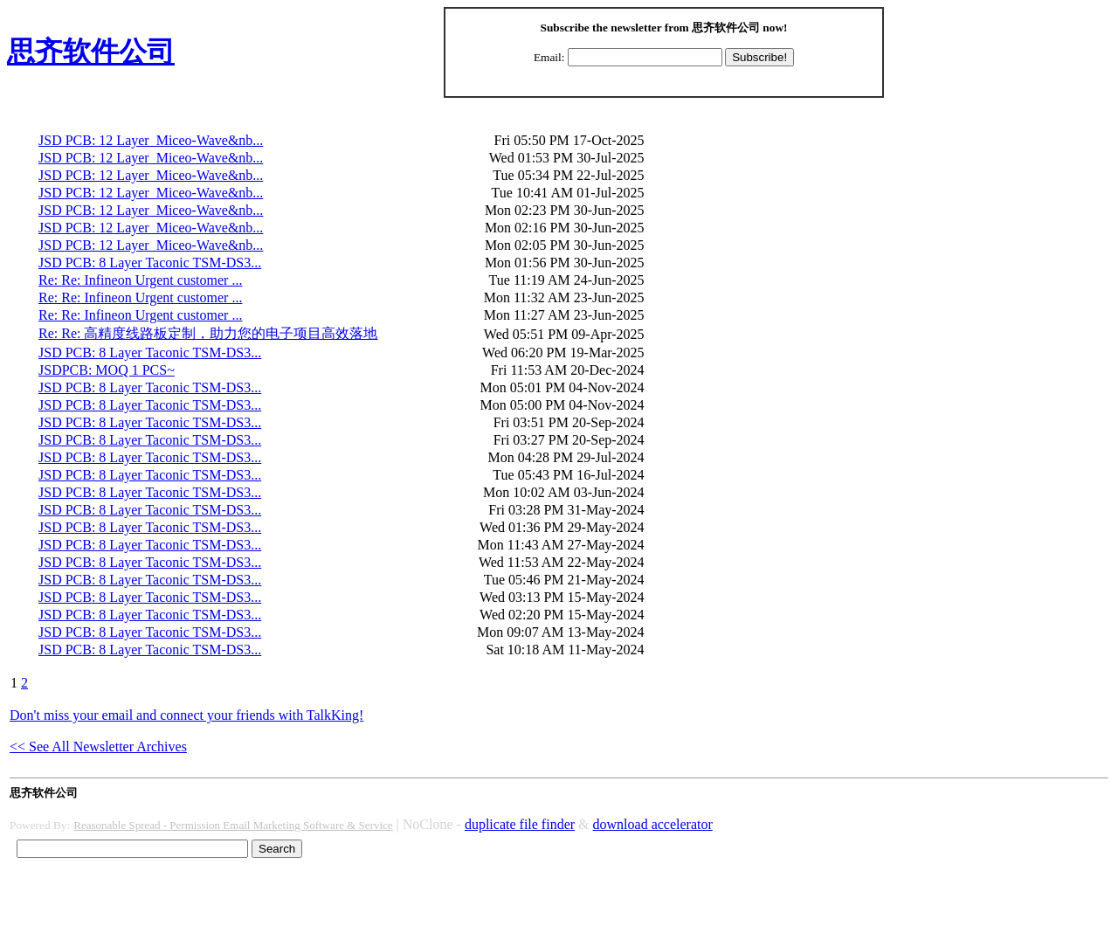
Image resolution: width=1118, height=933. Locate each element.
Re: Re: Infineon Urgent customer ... (140, 280)
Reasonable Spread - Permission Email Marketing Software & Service (232, 825)
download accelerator (653, 824)
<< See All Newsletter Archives (98, 746)
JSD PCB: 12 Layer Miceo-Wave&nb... (150, 140)
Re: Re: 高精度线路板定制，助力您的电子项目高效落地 (207, 333)
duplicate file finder (520, 824)
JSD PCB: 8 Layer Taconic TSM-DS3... (149, 262)
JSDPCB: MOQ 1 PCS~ (106, 370)
